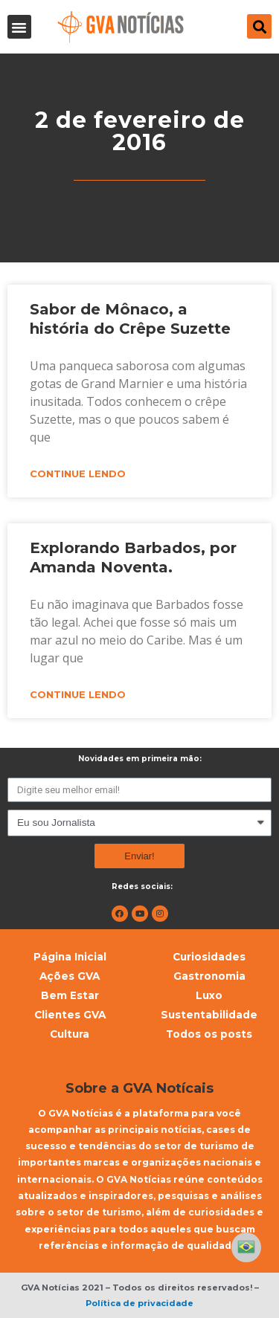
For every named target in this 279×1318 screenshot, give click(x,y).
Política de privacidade (139, 1303)
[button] (19, 27)
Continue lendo (78, 473)
